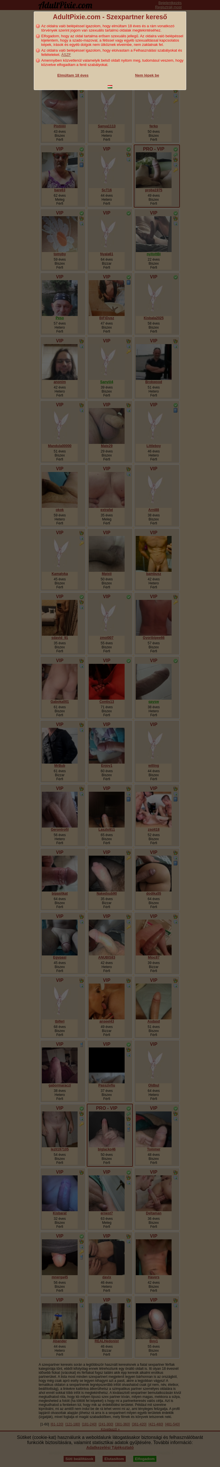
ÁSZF (66, 54)
